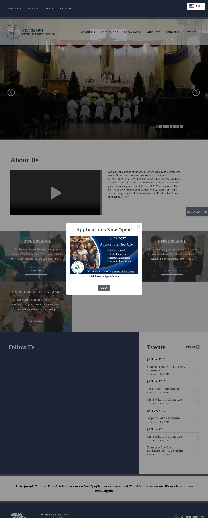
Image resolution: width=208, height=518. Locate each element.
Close (104, 288)
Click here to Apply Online (104, 276)
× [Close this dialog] (138, 227)
